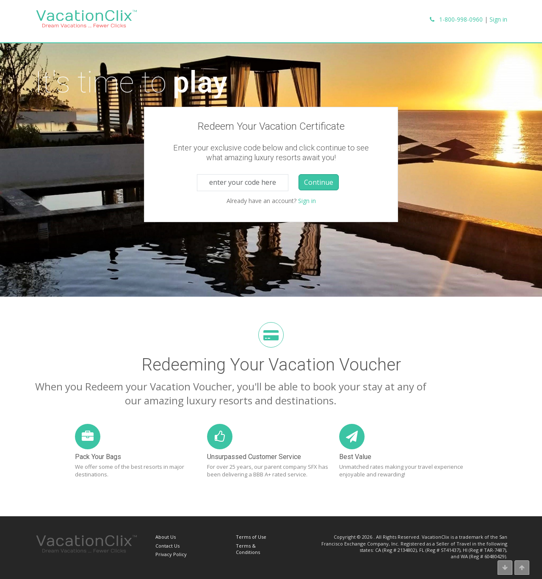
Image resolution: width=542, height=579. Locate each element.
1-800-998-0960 (461, 19)
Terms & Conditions (248, 549)
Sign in (498, 19)
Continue (318, 182)
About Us (165, 537)
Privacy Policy (171, 554)
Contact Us (167, 546)
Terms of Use (251, 537)
